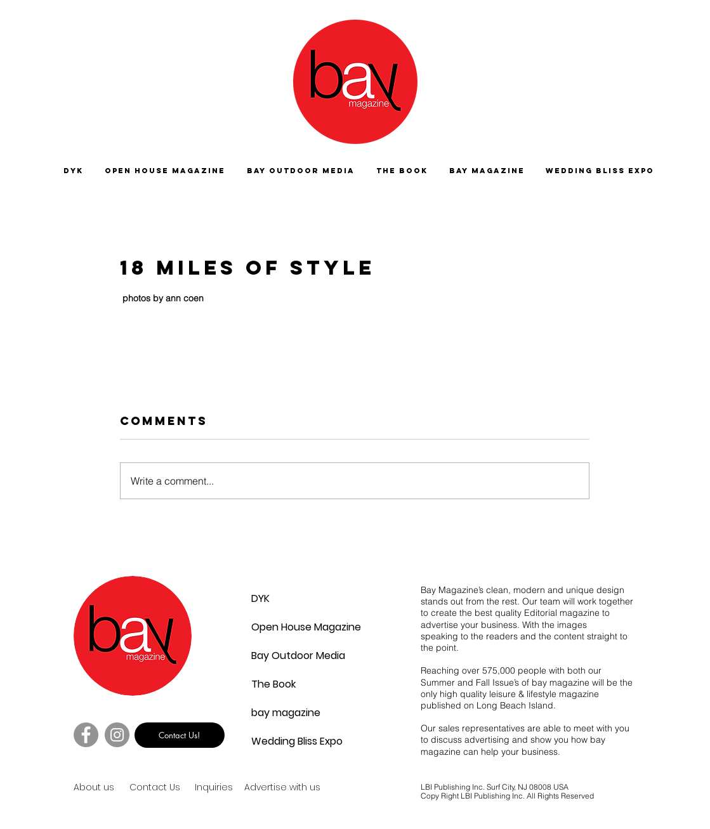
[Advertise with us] (297, 787)
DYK (260, 598)
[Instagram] (117, 734)
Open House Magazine (281, 627)
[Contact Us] (174, 787)
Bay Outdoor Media (281, 655)
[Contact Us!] (180, 735)
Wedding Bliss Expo (281, 741)
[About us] (119, 787)
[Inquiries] (216, 787)
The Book (273, 684)
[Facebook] (86, 734)
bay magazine (281, 712)
